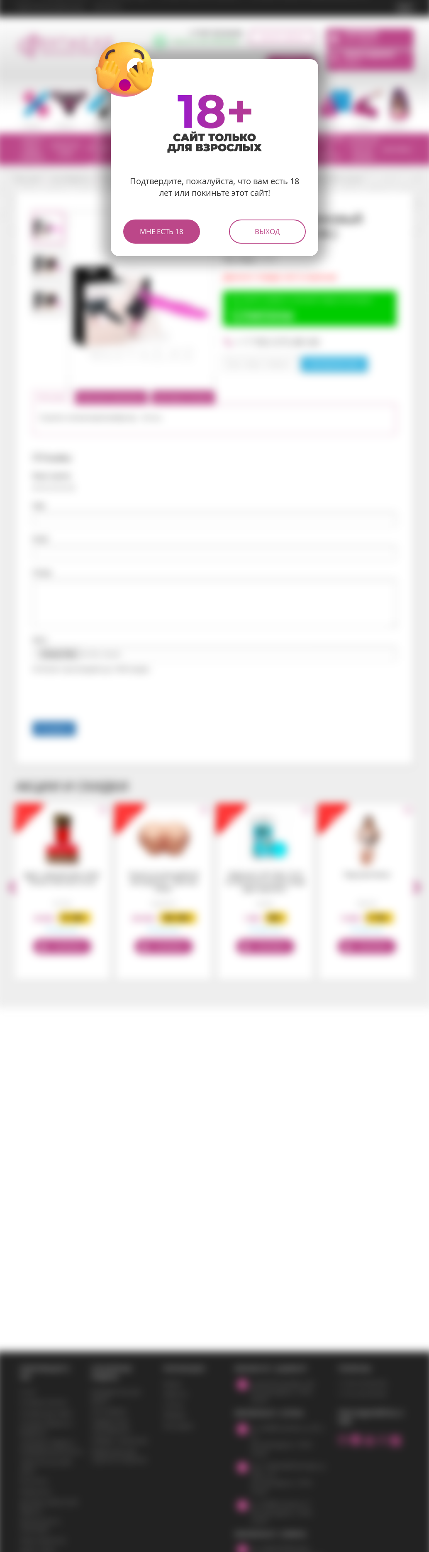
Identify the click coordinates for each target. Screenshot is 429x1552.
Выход (267, 231)
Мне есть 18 (161, 231)
